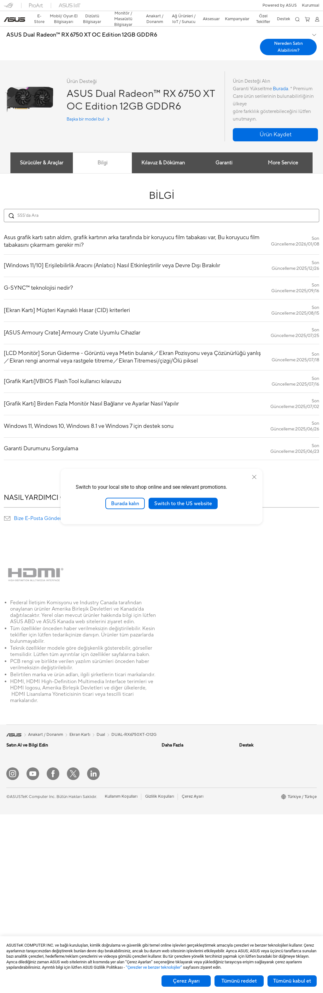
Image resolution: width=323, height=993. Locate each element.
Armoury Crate (176, 810)
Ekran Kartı (16, 924)
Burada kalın (125, 503)
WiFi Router (94, 819)
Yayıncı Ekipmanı (98, 910)
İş (7, 782)
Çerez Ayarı (186, 981)
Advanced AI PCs (178, 791)
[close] (254, 476)
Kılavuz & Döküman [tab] (163, 152)
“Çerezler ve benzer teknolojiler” (154, 967)
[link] (161, 7)
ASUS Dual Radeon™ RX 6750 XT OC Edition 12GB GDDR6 (81, 24)
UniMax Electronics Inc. (261, 838)
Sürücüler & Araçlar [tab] (41, 152)
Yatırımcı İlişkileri (254, 772)
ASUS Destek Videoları (183, 904)
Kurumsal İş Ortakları (258, 800)
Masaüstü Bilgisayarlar (27, 877)
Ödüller (246, 762)
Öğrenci (13, 810)
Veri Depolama (96, 753)
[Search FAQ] (161, 204)
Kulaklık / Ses (95, 900)
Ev (8, 772)
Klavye (89, 881)
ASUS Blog (172, 772)
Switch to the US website (183, 503)
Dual (101, 723)
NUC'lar (13, 886)
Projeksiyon (17, 848)
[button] (8, 7)
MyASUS (170, 914)
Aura (166, 819)
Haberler (247, 753)
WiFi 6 (88, 810)
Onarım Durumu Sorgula (184, 838)
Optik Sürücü (95, 762)
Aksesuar (14, 820)
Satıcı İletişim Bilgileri (181, 923)
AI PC (167, 781)
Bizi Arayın (171, 876)
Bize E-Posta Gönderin (40, 507)
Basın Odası (250, 791)
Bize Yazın (171, 867)
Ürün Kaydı (172, 857)
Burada (280, 78)
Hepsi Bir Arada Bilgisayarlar (33, 867)
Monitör (13, 839)
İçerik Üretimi (19, 801)
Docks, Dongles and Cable (107, 919)
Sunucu (89, 862)
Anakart (13, 915)
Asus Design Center (180, 743)
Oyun (11, 791)
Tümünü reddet (239, 981)
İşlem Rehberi (252, 857)
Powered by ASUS (256, 810)
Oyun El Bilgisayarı (23, 753)
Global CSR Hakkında (259, 781)
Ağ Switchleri (95, 843)
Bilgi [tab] (102, 152)
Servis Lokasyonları (179, 848)
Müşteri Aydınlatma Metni (263, 847)
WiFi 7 (88, 800)
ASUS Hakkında (254, 743)
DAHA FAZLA (161, 462)
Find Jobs (248, 866)
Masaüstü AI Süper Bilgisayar (110, 853)
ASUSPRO (171, 753)
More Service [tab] (283, 152)
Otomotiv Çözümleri (181, 762)
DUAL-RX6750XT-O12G (133, 723)
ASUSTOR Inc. (252, 819)
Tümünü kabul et (292, 981)
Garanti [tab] (223, 152)
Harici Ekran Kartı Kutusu (106, 772)
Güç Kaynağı (94, 743)
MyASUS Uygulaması (181, 895)
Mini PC (13, 896)
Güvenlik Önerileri (178, 886)
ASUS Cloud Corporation (263, 828)
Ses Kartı (91, 781)
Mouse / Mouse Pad (101, 891)
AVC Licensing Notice (182, 800)
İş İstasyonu (17, 858)
